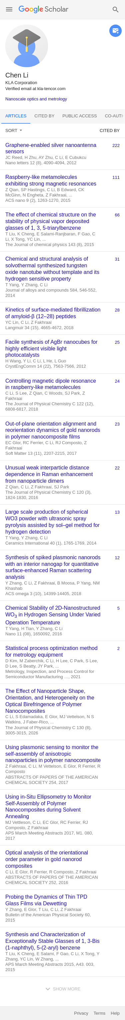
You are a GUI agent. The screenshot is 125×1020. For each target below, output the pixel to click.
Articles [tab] (15, 115)
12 (117, 557)
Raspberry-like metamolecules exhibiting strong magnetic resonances (50, 180)
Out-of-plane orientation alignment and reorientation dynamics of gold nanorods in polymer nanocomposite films (52, 430)
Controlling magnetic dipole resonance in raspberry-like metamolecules (50, 384)
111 (116, 177)
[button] (9, 9)
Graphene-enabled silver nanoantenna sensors (50, 148)
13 (117, 512)
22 (117, 467)
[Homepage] (43, 9)
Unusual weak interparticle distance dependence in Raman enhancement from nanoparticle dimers (49, 474)
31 (117, 259)
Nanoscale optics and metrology (36, 98)
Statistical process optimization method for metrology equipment (51, 651)
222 (116, 145)
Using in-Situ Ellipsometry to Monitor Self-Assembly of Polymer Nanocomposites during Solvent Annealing (48, 806)
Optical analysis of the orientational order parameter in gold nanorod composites (46, 859)
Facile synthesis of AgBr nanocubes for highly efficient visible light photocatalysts (51, 348)
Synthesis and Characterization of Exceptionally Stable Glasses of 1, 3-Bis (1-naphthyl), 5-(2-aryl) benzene (52, 941)
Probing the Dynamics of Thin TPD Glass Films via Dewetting (46, 900)
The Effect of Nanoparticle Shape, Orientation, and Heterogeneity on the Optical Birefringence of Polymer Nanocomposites (49, 700)
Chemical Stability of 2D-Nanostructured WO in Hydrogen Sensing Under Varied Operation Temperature (52, 615)
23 (117, 424)
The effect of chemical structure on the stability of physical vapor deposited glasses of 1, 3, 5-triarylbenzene (50, 221)
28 (117, 310)
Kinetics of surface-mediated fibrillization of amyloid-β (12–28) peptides (52, 313)
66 (117, 214)
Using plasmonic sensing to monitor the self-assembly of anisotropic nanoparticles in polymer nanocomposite (53, 753)
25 (117, 342)
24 (117, 381)
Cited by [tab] (44, 115)
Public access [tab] (79, 115)
